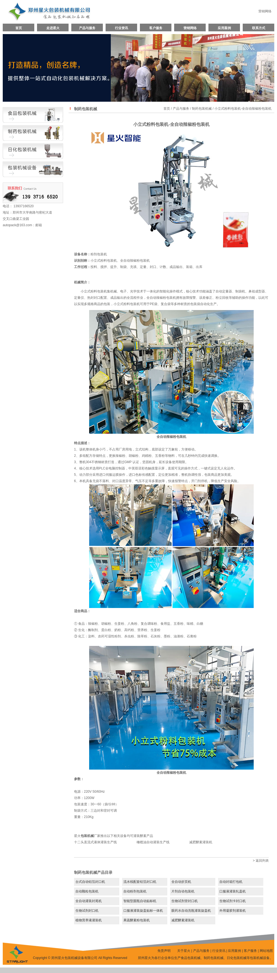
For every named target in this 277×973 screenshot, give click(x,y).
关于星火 (183, 951)
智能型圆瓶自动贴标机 (139, 901)
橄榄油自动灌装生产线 (153, 842)
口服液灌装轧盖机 (232, 891)
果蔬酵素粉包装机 (136, 920)
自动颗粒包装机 (86, 891)
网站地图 (266, 951)
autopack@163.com (17, 225)
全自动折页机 (181, 882)
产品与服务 (87, 28)
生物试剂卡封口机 (232, 901)
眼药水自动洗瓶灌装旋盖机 (191, 911)
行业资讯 (121, 28)
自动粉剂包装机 (134, 891)
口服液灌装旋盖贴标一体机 (143, 911)
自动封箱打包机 (230, 882)
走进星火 (53, 28)
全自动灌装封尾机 (88, 901)
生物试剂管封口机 (184, 901)
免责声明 (164, 951)
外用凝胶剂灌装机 (232, 911)
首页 (18, 28)
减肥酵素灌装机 (200, 842)
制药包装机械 (202, 108)
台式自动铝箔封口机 (90, 882)
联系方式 (258, 28)
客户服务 (155, 28)
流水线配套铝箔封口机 (139, 882)
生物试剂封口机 (86, 911)
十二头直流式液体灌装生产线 (95, 842)
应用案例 (224, 28)
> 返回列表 (261, 861)
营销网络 (265, 11)
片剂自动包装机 (182, 891)
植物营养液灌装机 (88, 920)
